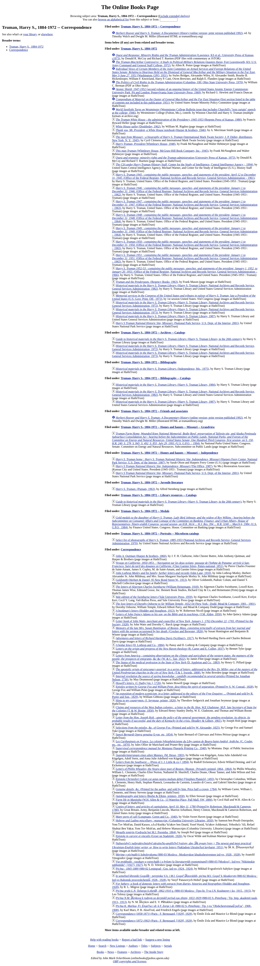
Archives (135, 952)
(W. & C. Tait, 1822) (182, 657)
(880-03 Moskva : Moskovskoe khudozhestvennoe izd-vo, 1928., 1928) (178, 854)
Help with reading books (104, 939)
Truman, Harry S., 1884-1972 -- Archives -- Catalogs (153, 332)
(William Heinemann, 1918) (157, 586)
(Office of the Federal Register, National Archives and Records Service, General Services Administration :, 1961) (184, 176)
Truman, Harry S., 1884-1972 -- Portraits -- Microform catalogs (160, 533)
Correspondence (18, 49)
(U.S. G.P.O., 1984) (184, 522)
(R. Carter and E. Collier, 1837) (170, 648)
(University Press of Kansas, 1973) (175, 157)
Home (91, 945)
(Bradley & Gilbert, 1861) (181, 719)
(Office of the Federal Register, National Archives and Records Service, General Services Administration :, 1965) (184, 245)
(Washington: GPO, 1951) (183, 72)
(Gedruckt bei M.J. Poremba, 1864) (146, 832)
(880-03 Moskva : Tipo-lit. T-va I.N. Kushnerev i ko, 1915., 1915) (183, 890)
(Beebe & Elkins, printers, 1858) (150, 796)
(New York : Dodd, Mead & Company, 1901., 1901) (185, 603)
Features (122, 952)
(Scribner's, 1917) (155, 638)
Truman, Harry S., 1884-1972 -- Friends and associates (154, 411)
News (110, 952)
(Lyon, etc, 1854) (144, 734)
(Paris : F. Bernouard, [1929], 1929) (154, 913)
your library (30, 34)
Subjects (156, 945)
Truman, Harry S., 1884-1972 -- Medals (145, 511)
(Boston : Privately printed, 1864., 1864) (174, 768)
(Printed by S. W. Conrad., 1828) (184, 686)
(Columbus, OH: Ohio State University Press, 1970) (179, 82)
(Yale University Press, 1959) (154, 596)
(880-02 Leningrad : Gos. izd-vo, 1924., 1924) (154, 868)
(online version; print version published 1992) (179, 33)
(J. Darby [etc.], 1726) (138, 683)
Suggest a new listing (157, 939)
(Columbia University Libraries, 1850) (164, 820)
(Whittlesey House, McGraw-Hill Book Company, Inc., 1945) (162, 150)
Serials (168, 945)
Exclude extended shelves (174, 16)
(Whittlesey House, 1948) (146, 143)
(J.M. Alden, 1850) (169, 614)
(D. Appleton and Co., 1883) (168, 662)
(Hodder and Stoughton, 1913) (145, 610)
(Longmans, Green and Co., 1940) (146, 816)
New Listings (117, 945)
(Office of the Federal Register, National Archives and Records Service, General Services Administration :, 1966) (184, 271)
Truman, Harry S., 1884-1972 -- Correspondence (151, 26)
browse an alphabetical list (113, 19)
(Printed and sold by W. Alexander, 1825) (168, 727)
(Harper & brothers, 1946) (161, 130)
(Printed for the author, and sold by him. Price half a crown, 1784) (166, 789)
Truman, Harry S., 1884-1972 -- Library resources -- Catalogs (159, 495)
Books (100, 952)
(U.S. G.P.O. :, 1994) (184, 438)
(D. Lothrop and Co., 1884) (140, 645)
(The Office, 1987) (164, 466)
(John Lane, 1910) (163, 573)
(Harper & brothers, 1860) (141, 556)
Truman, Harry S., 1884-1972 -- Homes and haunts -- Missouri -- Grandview (168, 427)
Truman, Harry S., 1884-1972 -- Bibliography (149, 362)
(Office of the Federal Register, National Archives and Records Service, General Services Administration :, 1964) (184, 218)
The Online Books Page (130, 7)
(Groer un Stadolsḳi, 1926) (149, 836)
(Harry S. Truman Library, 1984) (165, 384)
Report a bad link (132, 939)
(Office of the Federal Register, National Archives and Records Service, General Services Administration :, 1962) (184, 191)
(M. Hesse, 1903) (150, 755)
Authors (133, 945)
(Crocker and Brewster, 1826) (181, 629)
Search (103, 945)
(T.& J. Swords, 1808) (184, 671)
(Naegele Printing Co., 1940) (161, 748)
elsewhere (47, 34)
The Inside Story (153, 952)
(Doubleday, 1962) (138, 126)
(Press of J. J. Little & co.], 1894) (152, 762)
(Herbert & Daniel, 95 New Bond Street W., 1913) (151, 579)
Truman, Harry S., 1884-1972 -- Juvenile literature (152, 482)
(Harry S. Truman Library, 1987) (165, 316)
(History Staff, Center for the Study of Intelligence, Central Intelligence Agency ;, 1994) (184, 164)
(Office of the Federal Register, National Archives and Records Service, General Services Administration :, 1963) (184, 204)
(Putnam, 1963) (135, 489)
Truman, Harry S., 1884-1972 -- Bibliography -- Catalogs (156, 378)
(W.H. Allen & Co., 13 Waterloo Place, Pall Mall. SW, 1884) (164, 799)
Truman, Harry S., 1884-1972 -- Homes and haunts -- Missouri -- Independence (169, 452)
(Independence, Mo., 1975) (162, 368)
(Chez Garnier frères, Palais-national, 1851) (181, 564)
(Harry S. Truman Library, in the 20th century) (178, 339)
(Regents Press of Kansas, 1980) (179, 119)
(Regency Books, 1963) (147, 281)
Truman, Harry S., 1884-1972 (26, 46)
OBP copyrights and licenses (129, 961)
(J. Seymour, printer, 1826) (146, 700)
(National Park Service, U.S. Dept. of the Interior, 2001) (177, 323)
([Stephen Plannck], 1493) (165, 779)
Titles (144, 945)
